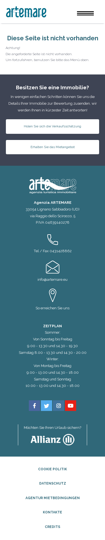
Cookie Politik (52, 469)
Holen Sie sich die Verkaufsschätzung (52, 126)
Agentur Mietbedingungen (52, 498)
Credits (52, 527)
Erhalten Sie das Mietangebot (53, 147)
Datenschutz (52, 483)
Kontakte (52, 512)
